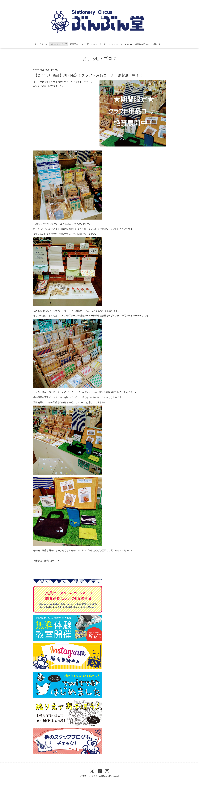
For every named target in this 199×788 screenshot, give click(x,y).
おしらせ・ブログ (58, 44)
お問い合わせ (158, 44)
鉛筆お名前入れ (142, 44)
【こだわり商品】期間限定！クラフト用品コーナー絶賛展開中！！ (88, 75)
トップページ (41, 44)
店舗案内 (74, 44)
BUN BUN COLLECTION (120, 44)
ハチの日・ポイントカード (93, 44)
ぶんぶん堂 (92, 776)
